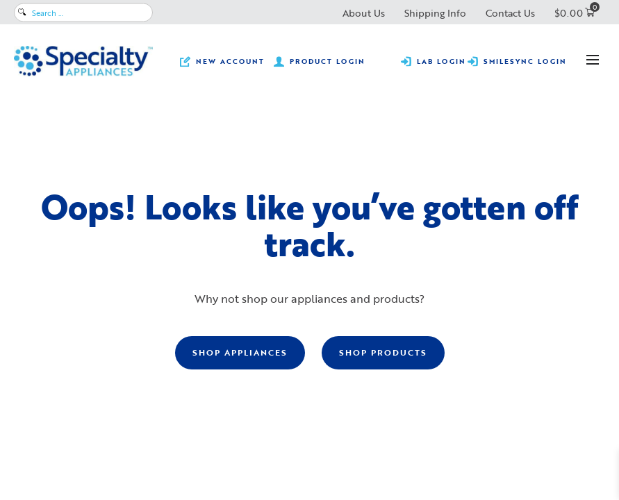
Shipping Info (435, 12)
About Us (363, 12)
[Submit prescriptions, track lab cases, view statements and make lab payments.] (433, 61)
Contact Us (510, 12)
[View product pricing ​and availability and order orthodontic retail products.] (319, 61)
